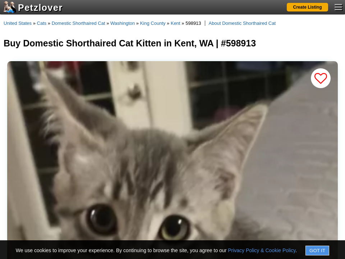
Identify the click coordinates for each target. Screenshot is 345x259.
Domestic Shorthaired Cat (78, 23)
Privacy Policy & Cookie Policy (261, 250)
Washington (122, 23)
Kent (175, 23)
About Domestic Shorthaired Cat (242, 23)
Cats (42, 23)
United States (18, 23)
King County (153, 23)
